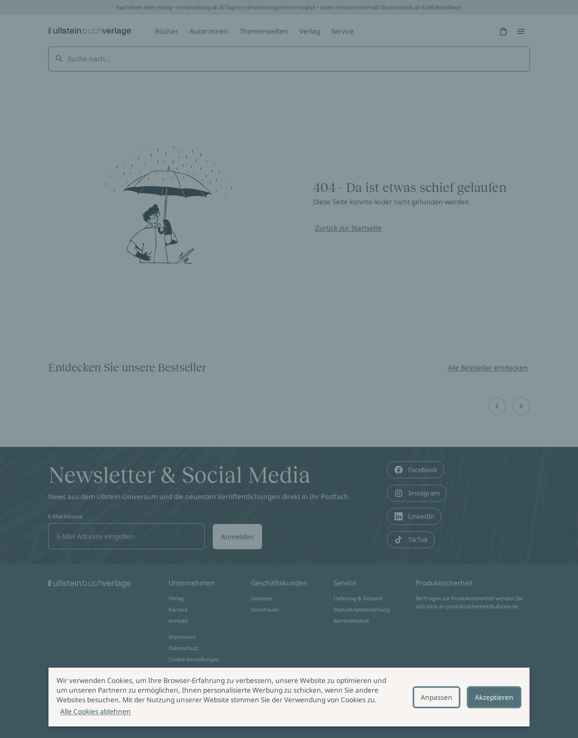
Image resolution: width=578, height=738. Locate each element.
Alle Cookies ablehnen (95, 711)
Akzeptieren (494, 697)
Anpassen (436, 697)
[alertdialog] (289, 697)
